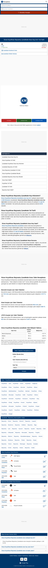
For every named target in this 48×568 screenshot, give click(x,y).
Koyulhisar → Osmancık (21, 398)
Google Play (24, 563)
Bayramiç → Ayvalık (30, 428)
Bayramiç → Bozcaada (21, 432)
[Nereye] (24, 9)
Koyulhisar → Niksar (32, 387)
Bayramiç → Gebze (18, 447)
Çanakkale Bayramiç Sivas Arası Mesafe (12, 176)
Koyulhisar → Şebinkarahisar (9, 391)
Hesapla (24, 371)
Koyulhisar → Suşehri (7, 410)
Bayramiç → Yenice (7, 444)
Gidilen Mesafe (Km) (18, 354)
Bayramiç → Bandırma (7, 425)
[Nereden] (24, 5)
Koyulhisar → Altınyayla (8, 406)
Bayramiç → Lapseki (30, 421)
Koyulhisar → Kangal (7, 414)
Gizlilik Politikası (13, 555)
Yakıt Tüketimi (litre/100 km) (20, 359)
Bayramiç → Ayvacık (17, 428)
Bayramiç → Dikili (41, 428)
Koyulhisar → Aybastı (31, 402)
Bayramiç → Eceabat (32, 444)
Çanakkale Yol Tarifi (7, 186)
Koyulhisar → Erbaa (36, 391)
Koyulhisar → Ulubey (19, 410)
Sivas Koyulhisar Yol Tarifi (8, 160)
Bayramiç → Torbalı (20, 440)
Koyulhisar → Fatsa (7, 387)
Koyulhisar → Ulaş (34, 398)
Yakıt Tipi (15, 365)
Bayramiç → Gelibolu (20, 425)
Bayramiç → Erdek (29, 447)
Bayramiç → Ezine (6, 421)
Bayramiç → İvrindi (6, 447)
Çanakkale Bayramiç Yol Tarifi (9, 167)
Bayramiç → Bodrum (7, 436)
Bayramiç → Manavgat (19, 444)
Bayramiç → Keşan (31, 440)
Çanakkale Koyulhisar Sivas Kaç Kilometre (13, 163)
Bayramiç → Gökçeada (7, 432)
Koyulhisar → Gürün (18, 383)
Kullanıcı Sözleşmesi (23, 555)
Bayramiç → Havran (37, 436)
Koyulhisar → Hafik (20, 395)
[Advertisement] (24, 25)
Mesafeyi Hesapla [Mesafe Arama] (24, 12)
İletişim (36, 555)
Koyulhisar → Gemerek (7, 398)
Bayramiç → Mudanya (7, 440)
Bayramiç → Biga (32, 425)
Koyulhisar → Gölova (32, 395)
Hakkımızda (31, 555)
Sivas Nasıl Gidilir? (7, 180)
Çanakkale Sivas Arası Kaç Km (10, 157)
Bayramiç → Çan (6, 428)
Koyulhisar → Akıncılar (19, 387)
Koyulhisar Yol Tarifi (7, 183)
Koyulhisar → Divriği (7, 402)
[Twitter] (25, 559)
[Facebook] (21, 559)
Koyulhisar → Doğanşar (31, 383)
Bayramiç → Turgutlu (34, 432)
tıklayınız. (29, 235)
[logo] (5, 1)
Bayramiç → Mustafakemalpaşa (22, 436)
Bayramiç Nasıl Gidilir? (8, 190)
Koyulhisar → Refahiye (33, 410)
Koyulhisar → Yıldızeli (21, 406)
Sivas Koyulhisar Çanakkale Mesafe (11, 173)
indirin (38, 125)
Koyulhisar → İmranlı (19, 402)
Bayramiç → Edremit (18, 421)
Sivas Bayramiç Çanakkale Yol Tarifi (11, 170)
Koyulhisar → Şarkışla (23, 391)
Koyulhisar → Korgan (34, 406)
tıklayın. (26, 248)
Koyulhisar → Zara (6, 383)
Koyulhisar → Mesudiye (8, 395)
